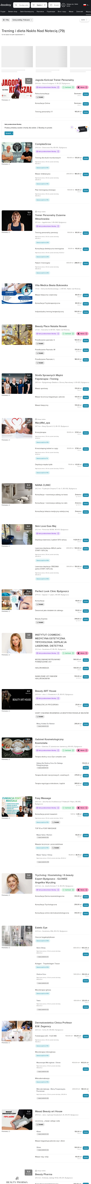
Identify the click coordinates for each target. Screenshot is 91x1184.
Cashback (68, 87)
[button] (21, 5)
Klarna (82, 87)
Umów (86, 94)
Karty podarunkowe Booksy (47, 87)
